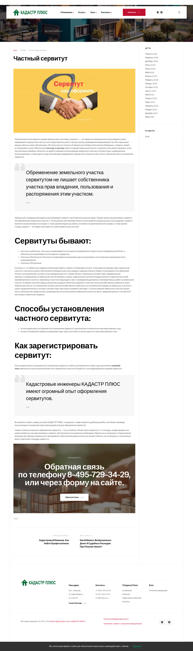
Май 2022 (149, 94)
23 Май (23, 50)
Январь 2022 (151, 109)
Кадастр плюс (40, 50)
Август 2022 (150, 91)
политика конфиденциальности (116, 619)
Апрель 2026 (151, 54)
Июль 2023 (150, 65)
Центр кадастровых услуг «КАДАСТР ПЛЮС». (68, 621)
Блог (15, 50)
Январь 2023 (151, 83)
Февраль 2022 (151, 106)
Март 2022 (150, 102)
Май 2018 (149, 117)
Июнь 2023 (150, 69)
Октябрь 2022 (151, 87)
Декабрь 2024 (151, 61)
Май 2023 (149, 72)
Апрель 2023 (151, 76)
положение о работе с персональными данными (123, 624)
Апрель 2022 (151, 98)
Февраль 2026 (151, 57)
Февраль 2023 (151, 80)
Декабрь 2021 (151, 113)
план (16, 518)
